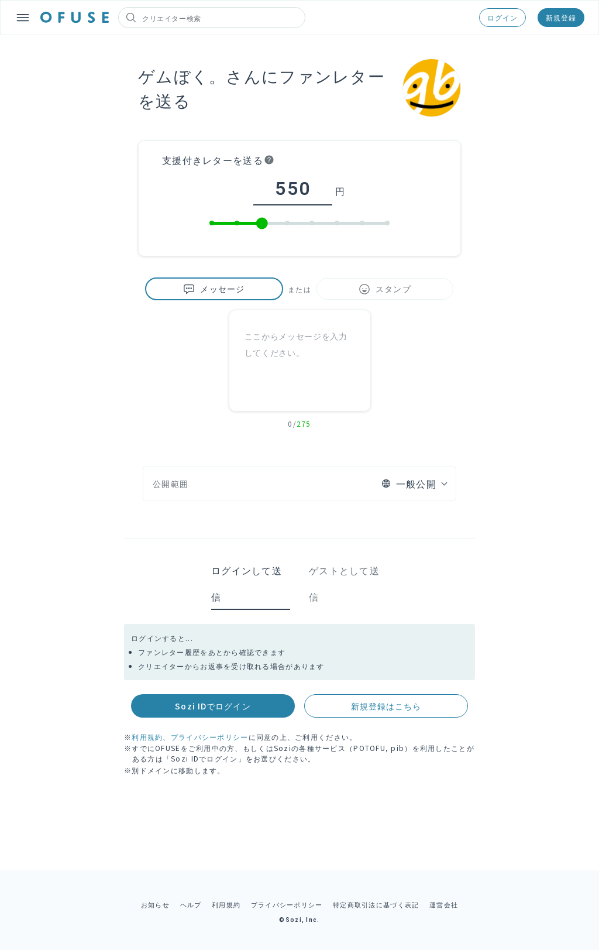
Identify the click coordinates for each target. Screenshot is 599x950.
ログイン (502, 17)
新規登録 (561, 17)
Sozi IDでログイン (212, 706)
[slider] (262, 223)
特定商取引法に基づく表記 (376, 904)
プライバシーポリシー (210, 737)
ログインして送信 (246, 583)
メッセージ (214, 289)
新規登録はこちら (386, 706)
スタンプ (385, 289)
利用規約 (147, 737)
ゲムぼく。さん (199, 75)
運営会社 (443, 904)
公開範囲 (170, 483)
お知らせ (155, 904)
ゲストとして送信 (344, 583)
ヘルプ (191, 904)
